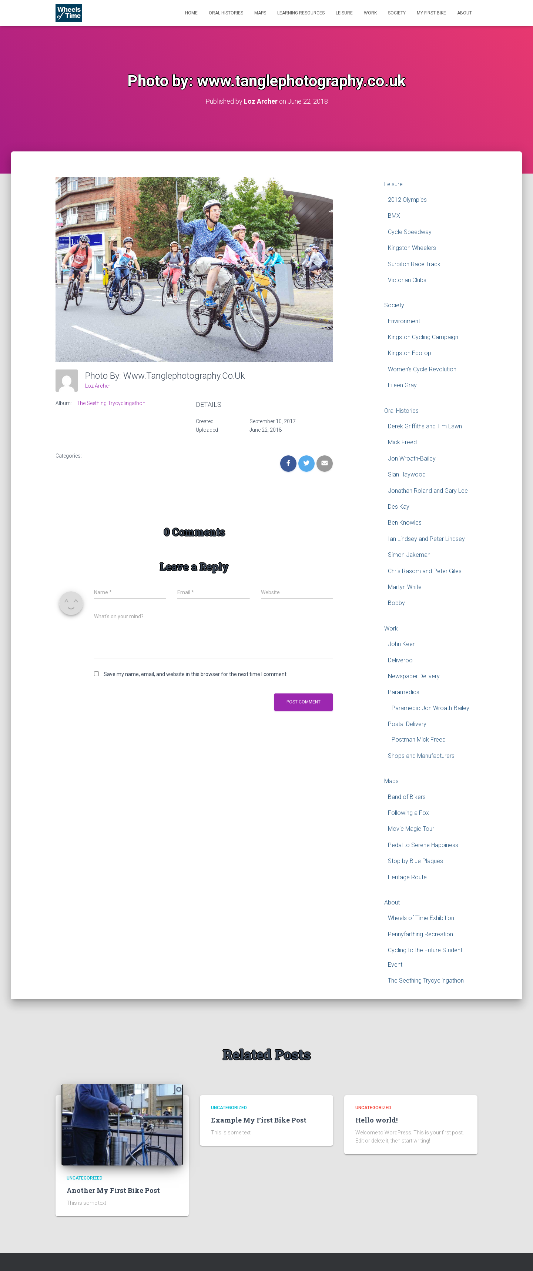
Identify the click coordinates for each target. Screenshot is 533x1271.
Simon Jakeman (409, 554)
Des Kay (398, 506)
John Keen (402, 643)
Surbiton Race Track (414, 263)
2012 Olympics (407, 199)
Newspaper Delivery (414, 675)
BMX (394, 215)
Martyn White (405, 586)
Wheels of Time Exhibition (421, 918)
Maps (260, 13)
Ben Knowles (405, 522)
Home (191, 13)
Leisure (344, 13)
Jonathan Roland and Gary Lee (428, 490)
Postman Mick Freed (419, 739)
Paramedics (403, 692)
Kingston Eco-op (409, 353)
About (464, 13)
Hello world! (376, 1119)
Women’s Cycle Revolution (422, 368)
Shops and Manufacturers (421, 755)
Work (370, 13)
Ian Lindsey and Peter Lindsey (426, 538)
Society (397, 13)
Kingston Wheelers (412, 247)
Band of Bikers (407, 796)
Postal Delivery (407, 723)
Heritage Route (407, 876)
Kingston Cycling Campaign (423, 336)
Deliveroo (400, 659)
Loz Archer (97, 385)
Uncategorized (85, 1178)
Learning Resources (301, 13)
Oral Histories (226, 13)
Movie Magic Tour (411, 828)
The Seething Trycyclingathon (111, 403)
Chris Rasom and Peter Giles (425, 570)
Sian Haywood (407, 474)
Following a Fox (408, 812)
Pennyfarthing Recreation (420, 933)
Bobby (396, 602)
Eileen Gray (402, 385)
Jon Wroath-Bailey (412, 458)
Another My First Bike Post (113, 1189)
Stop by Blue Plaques (415, 860)
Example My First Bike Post (258, 1119)
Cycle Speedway (410, 231)
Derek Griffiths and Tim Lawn (425, 425)
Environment (404, 320)
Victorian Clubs (407, 279)
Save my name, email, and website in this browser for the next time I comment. (196, 674)
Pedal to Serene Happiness (423, 844)
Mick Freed (402, 442)
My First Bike (431, 13)
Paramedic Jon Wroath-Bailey (430, 707)
